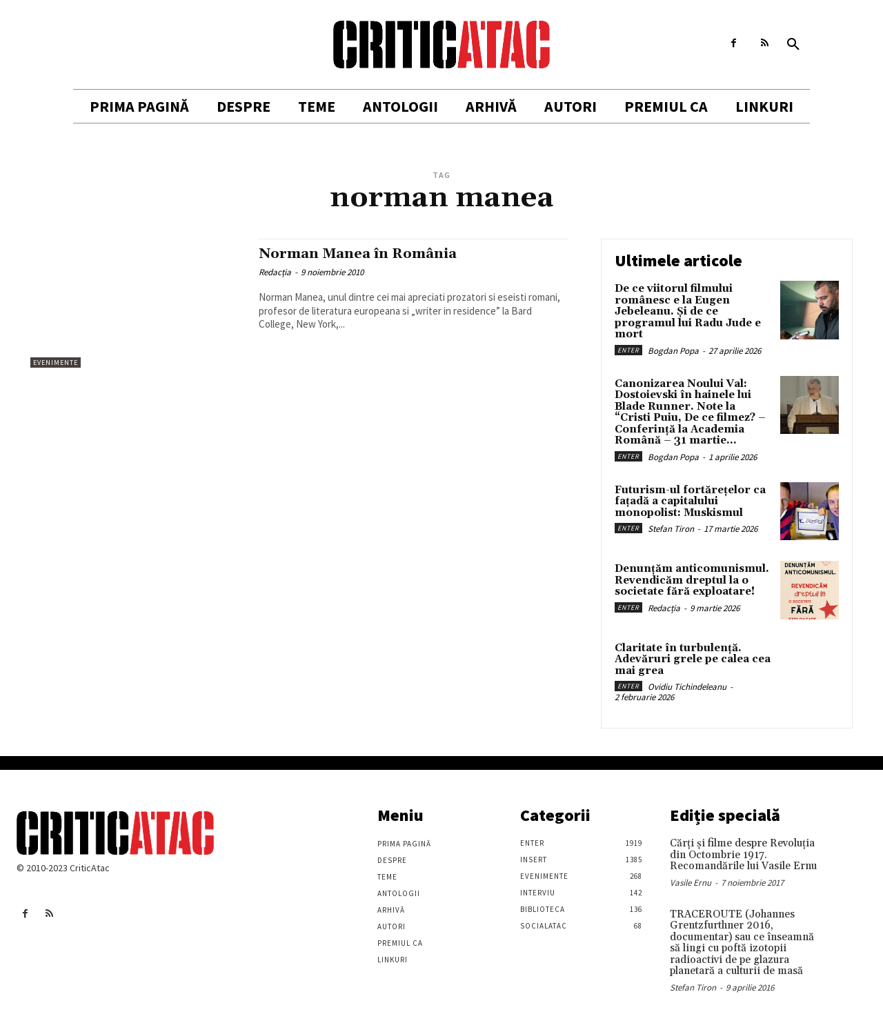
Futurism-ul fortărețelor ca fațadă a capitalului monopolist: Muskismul (690, 501)
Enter (628, 350)
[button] (793, 44)
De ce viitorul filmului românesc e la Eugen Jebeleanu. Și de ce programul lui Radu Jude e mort (688, 311)
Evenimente (55, 362)
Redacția (275, 272)
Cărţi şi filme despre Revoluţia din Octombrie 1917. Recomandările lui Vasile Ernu (743, 855)
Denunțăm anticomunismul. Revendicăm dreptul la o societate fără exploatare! (692, 580)
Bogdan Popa (673, 351)
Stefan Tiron (671, 529)
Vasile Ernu (690, 883)
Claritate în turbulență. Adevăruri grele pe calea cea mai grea (693, 659)
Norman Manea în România (362, 254)
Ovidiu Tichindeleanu (687, 687)
